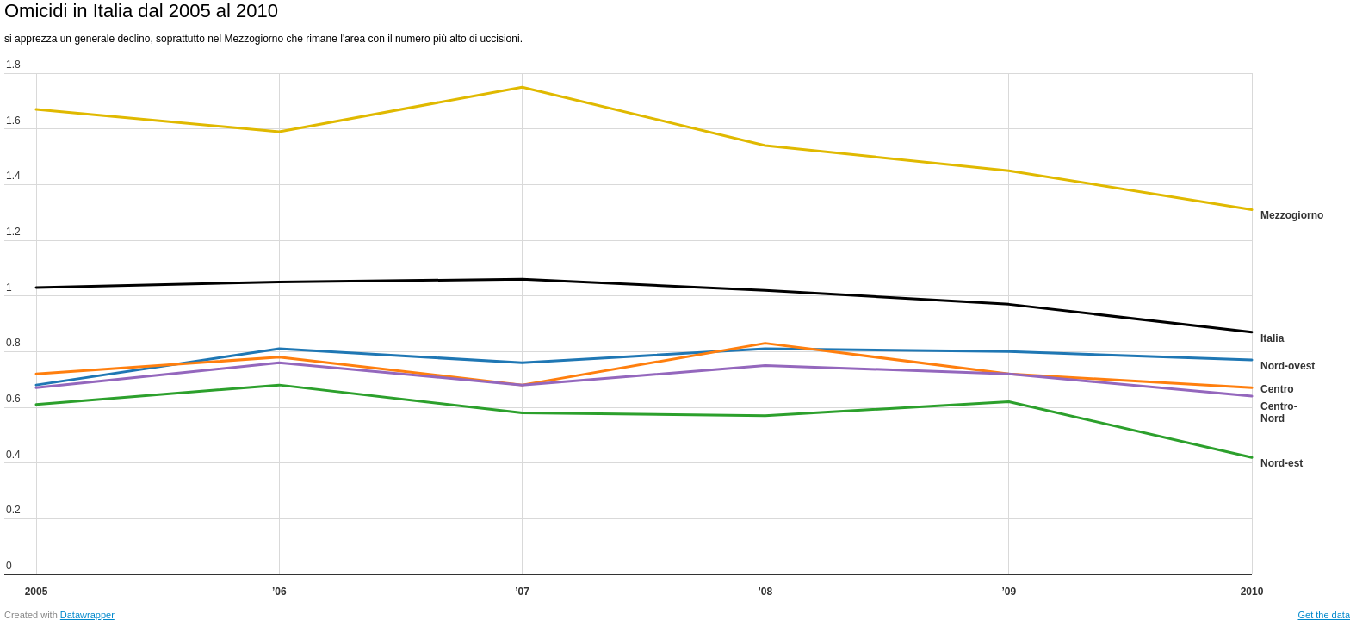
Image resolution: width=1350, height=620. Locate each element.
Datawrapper (87, 615)
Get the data (1323, 615)
